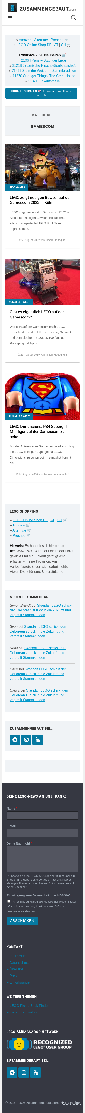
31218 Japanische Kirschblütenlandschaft (44, 65)
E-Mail (11, 826)
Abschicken (22, 921)
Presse (15, 976)
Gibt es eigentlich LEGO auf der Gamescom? (37, 314)
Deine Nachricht (19, 843)
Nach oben (71, 1102)
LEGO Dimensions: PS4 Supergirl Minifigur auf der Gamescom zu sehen (38, 432)
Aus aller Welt (19, 302)
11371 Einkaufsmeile (44, 81)
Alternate (41, 40)
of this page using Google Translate (41, 93)
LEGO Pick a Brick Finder (29, 1006)
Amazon (25, 40)
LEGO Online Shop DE (34, 45)
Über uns (17, 969)
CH (63, 45)
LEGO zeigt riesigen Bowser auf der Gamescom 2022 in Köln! (40, 200)
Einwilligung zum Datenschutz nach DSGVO (40, 895)
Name (12, 808)
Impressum (18, 956)
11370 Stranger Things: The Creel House (44, 76)
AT (56, 45)
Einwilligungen (21, 982)
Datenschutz (19, 963)
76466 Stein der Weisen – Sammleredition (44, 70)
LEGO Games (17, 187)
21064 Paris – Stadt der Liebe (43, 60)
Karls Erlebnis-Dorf (24, 1012)
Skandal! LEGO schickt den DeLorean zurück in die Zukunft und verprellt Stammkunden (41, 610)
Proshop (57, 40)
